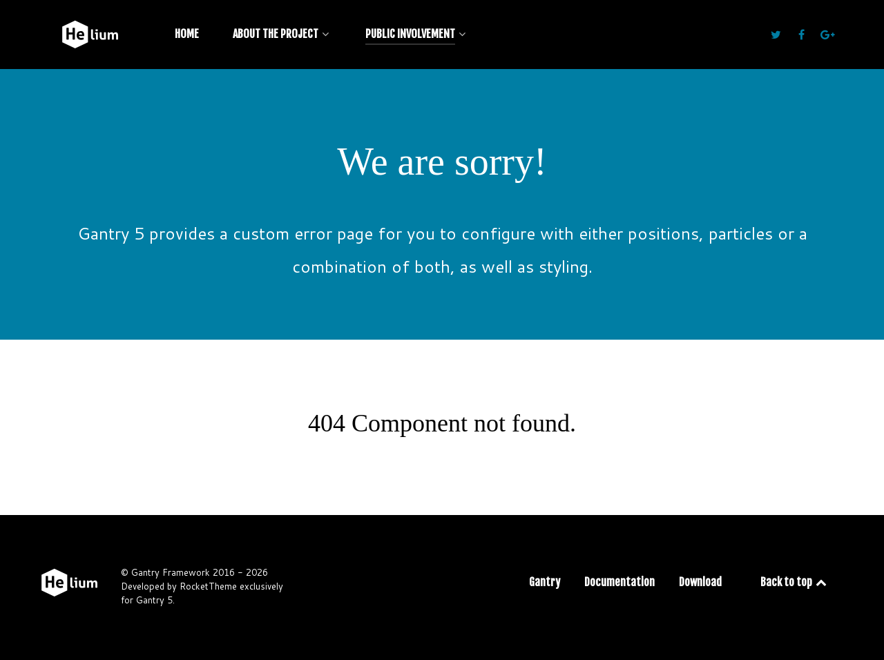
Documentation (619, 582)
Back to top (794, 582)
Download (700, 582)
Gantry (544, 582)
